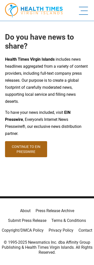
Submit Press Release (27, 220)
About (25, 210)
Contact (85, 230)
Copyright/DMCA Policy (23, 230)
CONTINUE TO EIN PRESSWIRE (26, 149)
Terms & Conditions (68, 220)
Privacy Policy (61, 230)
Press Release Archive (55, 210)
